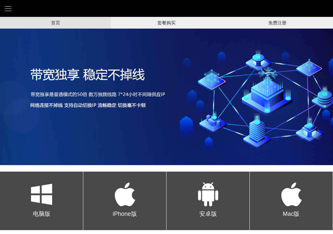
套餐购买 (166, 22)
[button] (16, 97)
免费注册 (277, 22)
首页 (55, 22)
